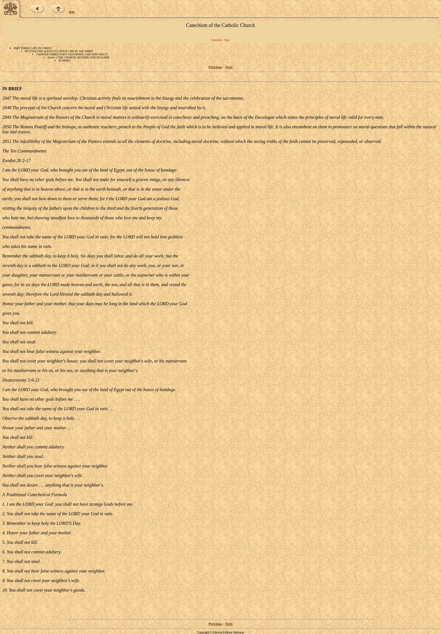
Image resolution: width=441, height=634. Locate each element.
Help (72, 11)
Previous (215, 67)
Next (229, 67)
